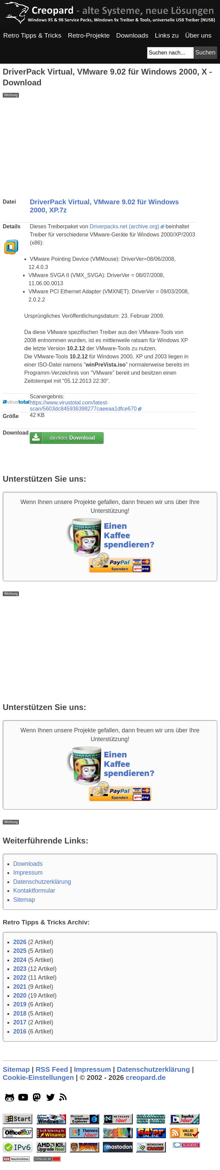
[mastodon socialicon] (37, 1098)
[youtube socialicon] (23, 1098)
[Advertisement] (110, 145)
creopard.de (146, 1077)
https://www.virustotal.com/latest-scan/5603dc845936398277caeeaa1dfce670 (83, 406)
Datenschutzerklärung (42, 881)
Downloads (28, 863)
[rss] (64, 1098)
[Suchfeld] (170, 53)
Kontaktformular (34, 890)
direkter (72, 438)
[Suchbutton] (205, 52)
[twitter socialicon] (51, 1098)
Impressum (28, 872)
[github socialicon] (10, 1098)
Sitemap (24, 899)
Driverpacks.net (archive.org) (124, 226)
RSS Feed (52, 1069)
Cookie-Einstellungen (38, 1077)
